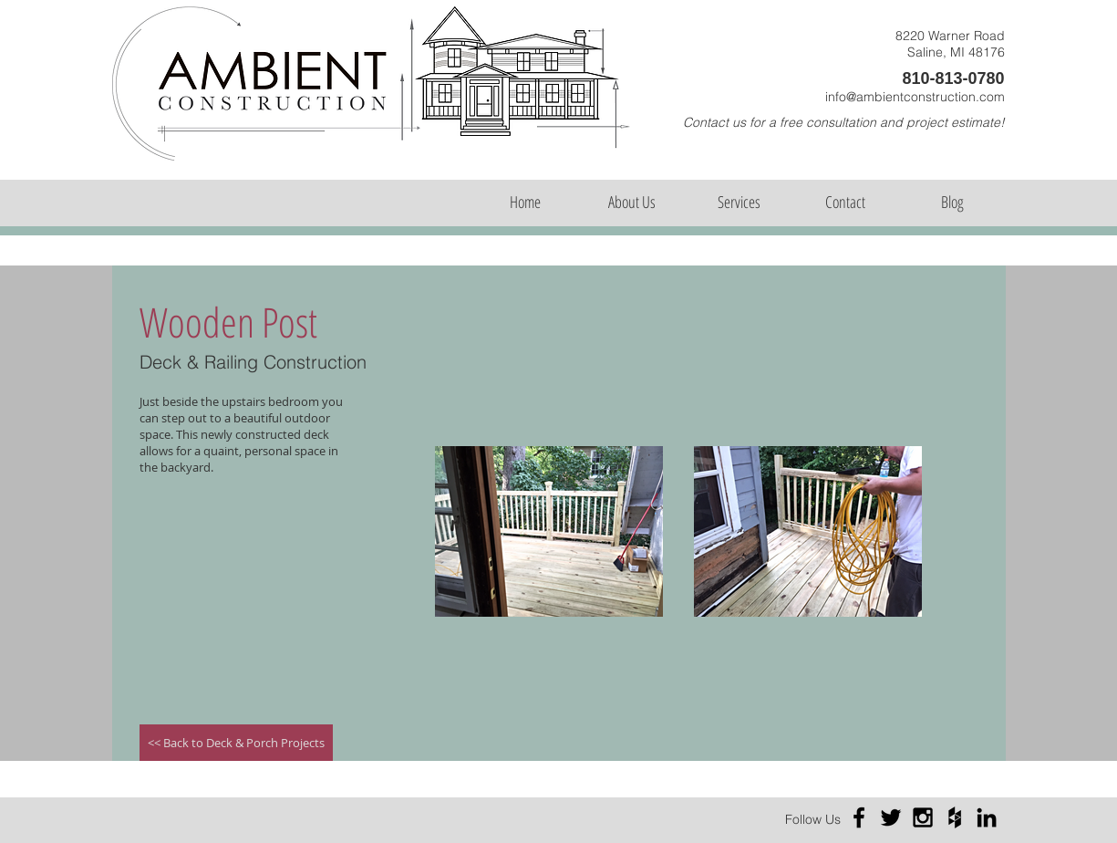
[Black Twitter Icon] (891, 817)
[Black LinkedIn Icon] (986, 817)
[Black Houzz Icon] (954, 817)
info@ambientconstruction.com (915, 96)
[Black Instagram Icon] (922, 817)
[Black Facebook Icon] (859, 817)
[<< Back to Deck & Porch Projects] (236, 742)
